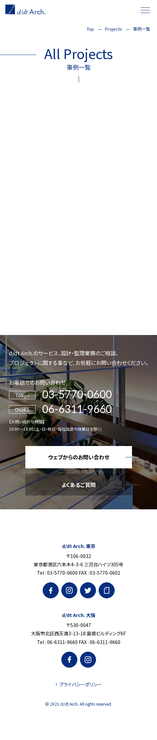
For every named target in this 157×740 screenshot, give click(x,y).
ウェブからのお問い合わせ (78, 457)
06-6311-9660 (77, 408)
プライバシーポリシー (80, 684)
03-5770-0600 (77, 394)
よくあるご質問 (78, 485)
